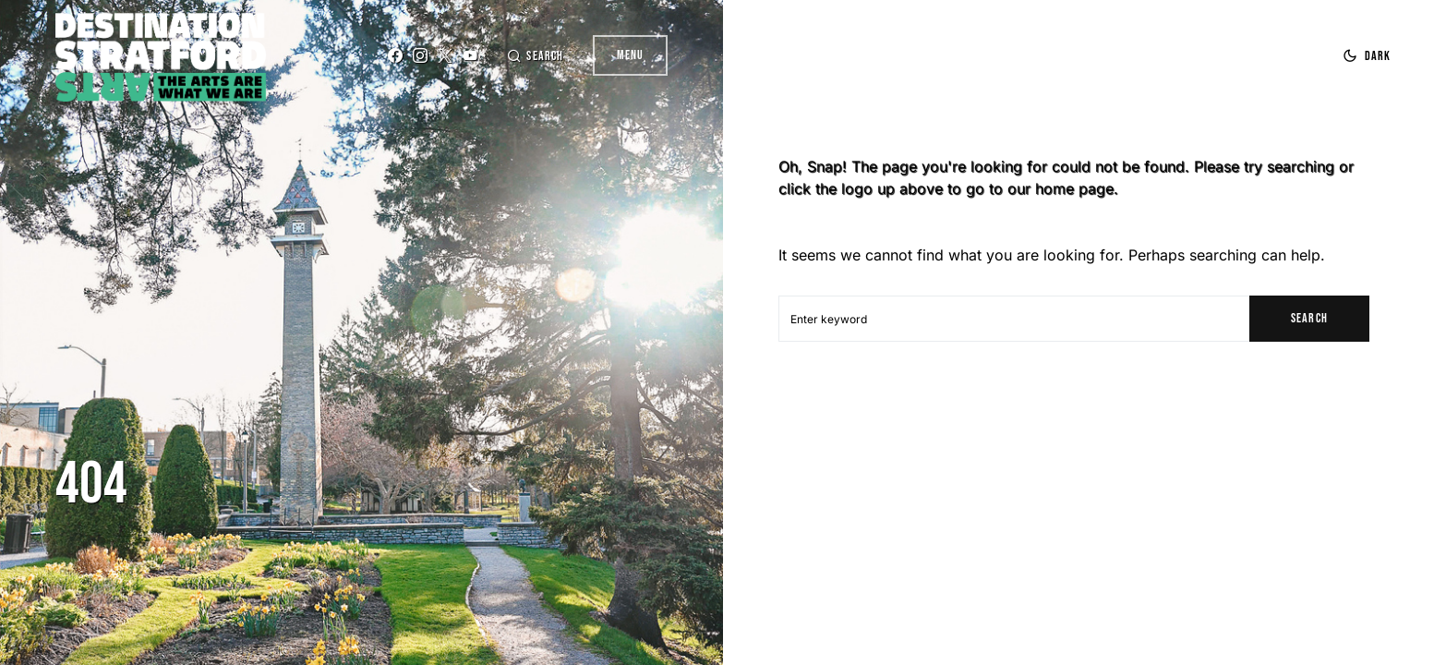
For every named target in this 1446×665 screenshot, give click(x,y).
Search (1309, 318)
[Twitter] (445, 55)
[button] (534, 56)
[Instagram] (420, 55)
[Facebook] (395, 55)
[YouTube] (470, 55)
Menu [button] (630, 55)
